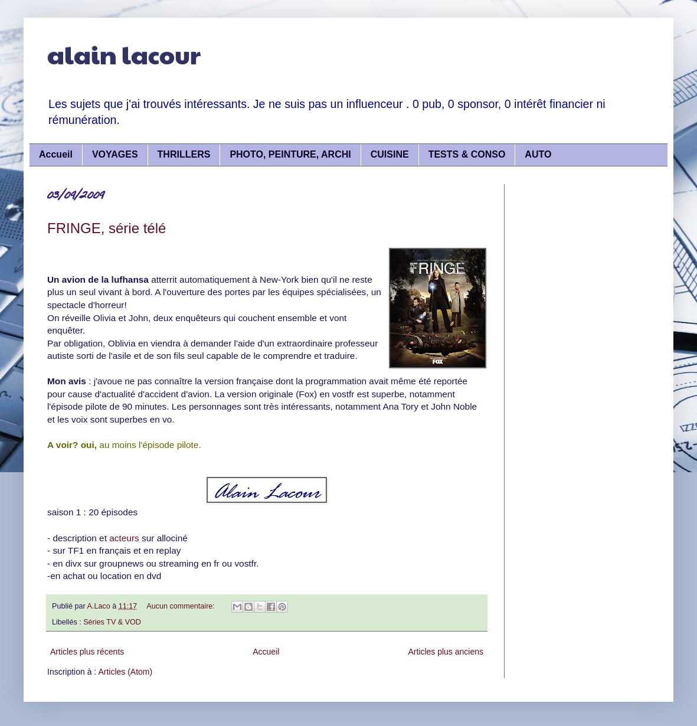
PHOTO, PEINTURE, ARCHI (290, 154)
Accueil (56, 154)
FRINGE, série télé (106, 228)
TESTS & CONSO (467, 154)
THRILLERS (184, 154)
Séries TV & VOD (112, 622)
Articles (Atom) (125, 671)
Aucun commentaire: (181, 606)
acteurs (123, 538)
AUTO (538, 154)
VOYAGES (115, 154)
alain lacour (124, 54)
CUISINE (390, 154)
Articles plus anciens (445, 651)
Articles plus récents (87, 651)
